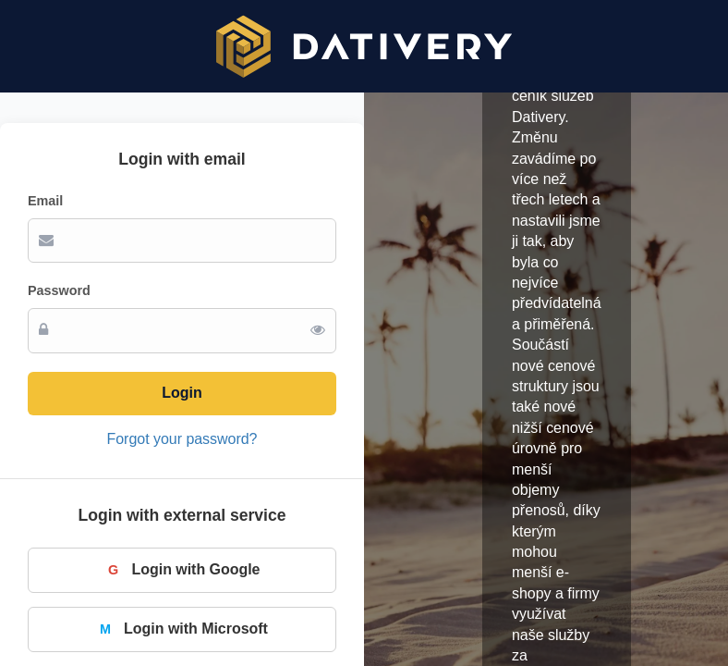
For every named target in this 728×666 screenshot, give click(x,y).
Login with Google (182, 570)
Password (59, 290)
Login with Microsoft (182, 629)
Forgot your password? (182, 439)
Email (45, 200)
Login (181, 393)
